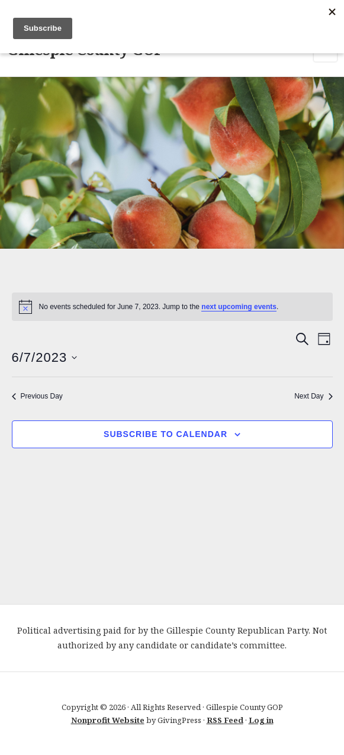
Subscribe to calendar (165, 434)
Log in (261, 720)
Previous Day (37, 396)
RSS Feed (225, 720)
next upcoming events (239, 307)
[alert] (172, 307)
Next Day (313, 396)
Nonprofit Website (107, 720)
